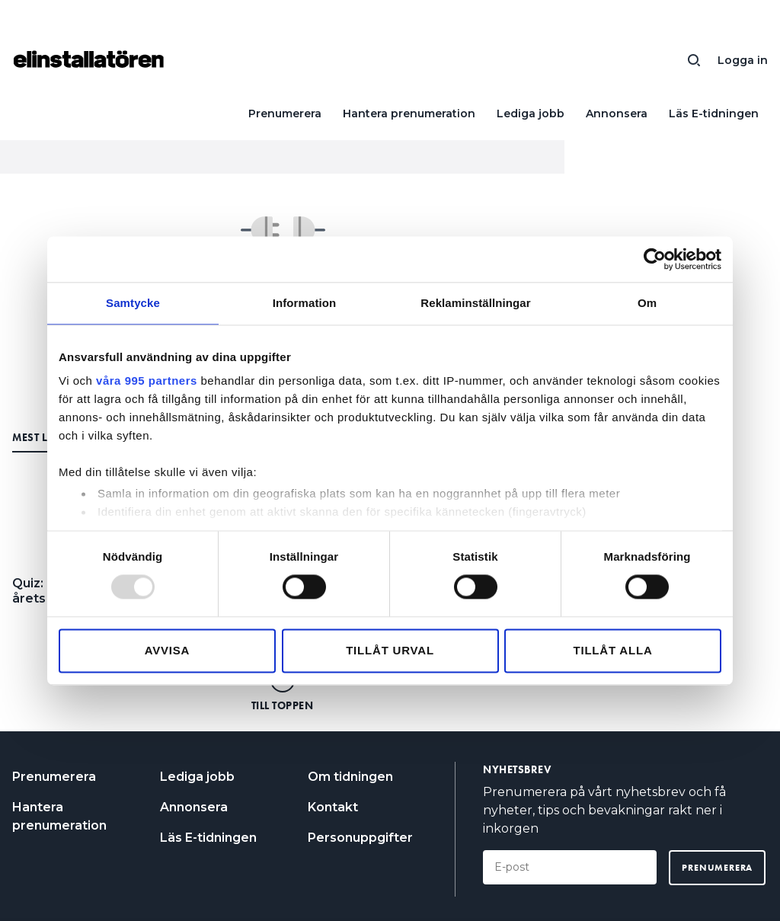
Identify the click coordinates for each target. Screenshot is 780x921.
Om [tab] (647, 302)
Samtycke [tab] (133, 302)
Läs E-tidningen (714, 113)
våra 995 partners (146, 380)
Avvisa (167, 650)
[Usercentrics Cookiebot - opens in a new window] (654, 259)
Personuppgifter (360, 837)
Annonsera (616, 113)
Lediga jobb (530, 113)
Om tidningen (350, 776)
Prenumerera (284, 113)
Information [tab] (305, 302)
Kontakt (333, 807)
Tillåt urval (390, 650)
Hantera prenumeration (409, 113)
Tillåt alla (612, 650)
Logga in (743, 60)
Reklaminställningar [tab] (475, 302)
